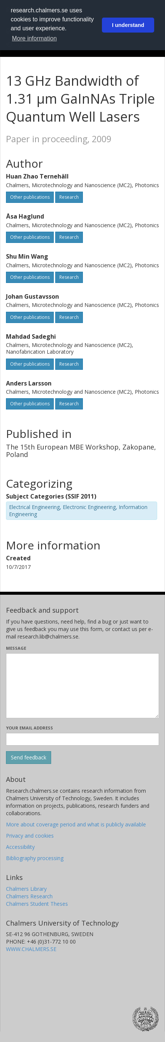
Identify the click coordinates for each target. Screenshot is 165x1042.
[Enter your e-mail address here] (82, 739)
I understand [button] (128, 25)
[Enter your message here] (82, 685)
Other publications (30, 197)
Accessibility (20, 846)
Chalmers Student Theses (37, 903)
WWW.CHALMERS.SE (31, 949)
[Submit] (28, 757)
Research (69, 197)
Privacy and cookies (30, 835)
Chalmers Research (29, 896)
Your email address (29, 728)
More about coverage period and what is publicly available (76, 824)
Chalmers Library (26, 888)
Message (16, 648)
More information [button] (34, 38)
